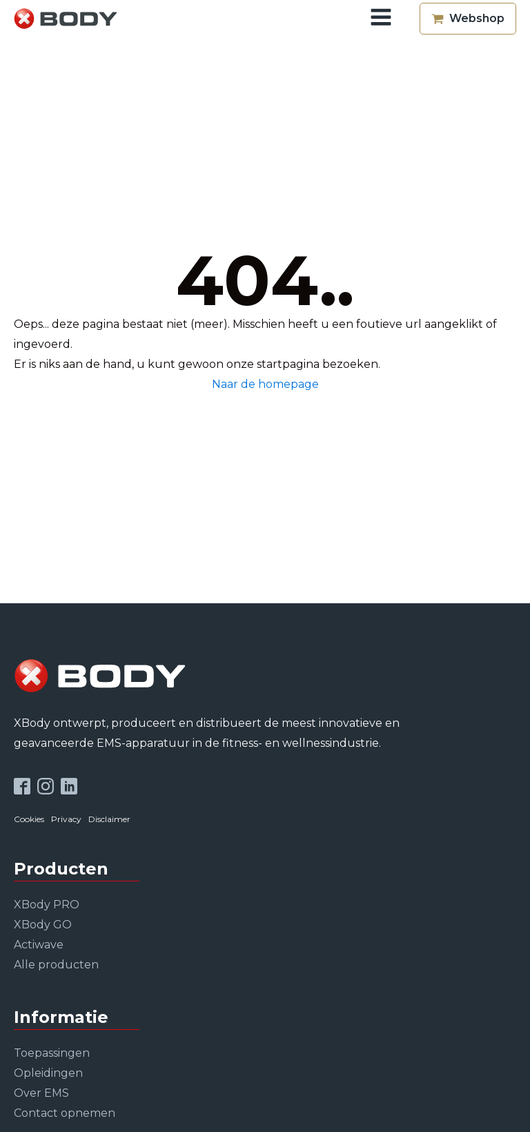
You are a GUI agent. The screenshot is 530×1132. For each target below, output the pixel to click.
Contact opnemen (64, 1113)
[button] (468, 19)
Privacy (66, 819)
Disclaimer (109, 819)
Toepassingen (52, 1053)
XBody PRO (46, 904)
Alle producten (56, 964)
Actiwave (38, 944)
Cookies (29, 819)
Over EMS (41, 1093)
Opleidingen (48, 1073)
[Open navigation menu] (381, 18)
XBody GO (43, 924)
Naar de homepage (265, 384)
